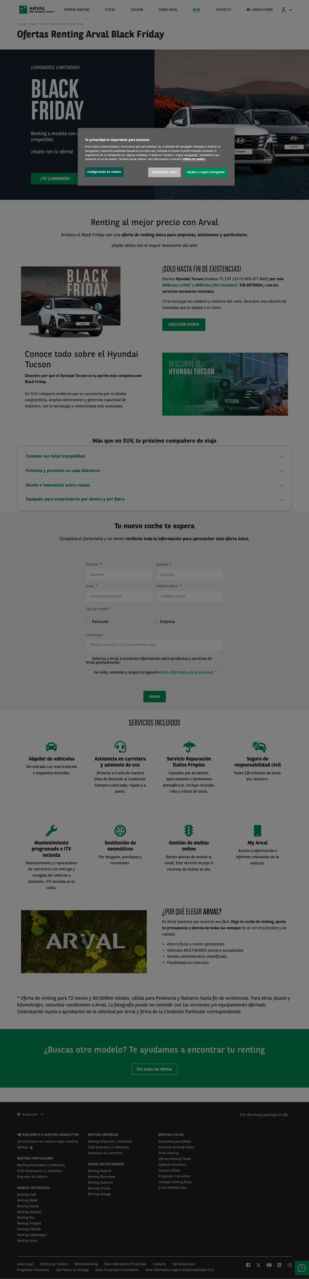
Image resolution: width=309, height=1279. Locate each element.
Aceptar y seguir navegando (206, 172)
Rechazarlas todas (164, 172)
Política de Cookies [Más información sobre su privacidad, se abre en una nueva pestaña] (194, 159)
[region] (156, 157)
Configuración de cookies (104, 172)
